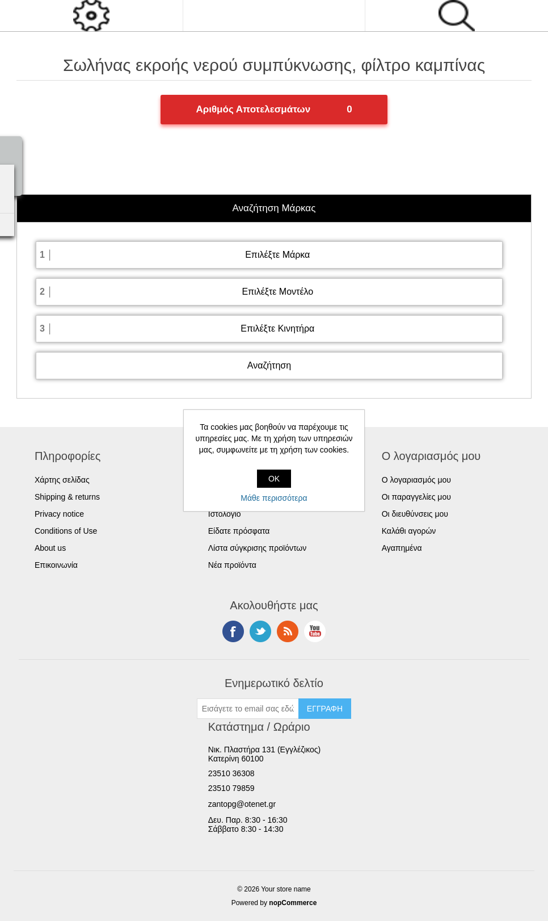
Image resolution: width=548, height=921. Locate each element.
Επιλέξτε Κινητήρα (277, 328)
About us (50, 547)
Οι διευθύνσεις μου (415, 513)
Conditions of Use (66, 530)
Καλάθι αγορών (409, 530)
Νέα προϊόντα (232, 565)
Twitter (260, 631)
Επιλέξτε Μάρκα (277, 254)
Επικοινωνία (56, 565)
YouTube (315, 631)
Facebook (233, 631)
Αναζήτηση (269, 365)
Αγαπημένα (402, 547)
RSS (287, 631)
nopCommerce (293, 903)
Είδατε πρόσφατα (239, 530)
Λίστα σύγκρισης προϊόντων (257, 547)
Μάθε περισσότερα (274, 498)
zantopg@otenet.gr (242, 804)
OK (274, 478)
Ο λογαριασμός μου (416, 479)
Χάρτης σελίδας (62, 479)
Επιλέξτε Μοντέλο (277, 291)
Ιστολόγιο (224, 513)
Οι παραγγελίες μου (416, 496)
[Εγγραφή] (248, 708)
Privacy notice (59, 513)
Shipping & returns (67, 496)
